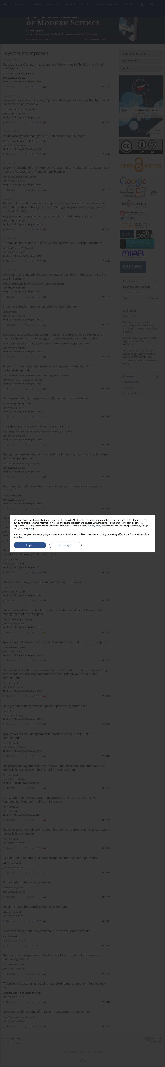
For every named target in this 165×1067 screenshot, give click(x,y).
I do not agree (65, 545)
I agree (30, 545)
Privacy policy (94, 525)
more (30, 528)
